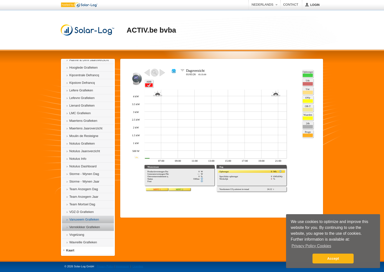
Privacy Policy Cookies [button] (311, 246)
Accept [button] (333, 258)
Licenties (137, 266)
